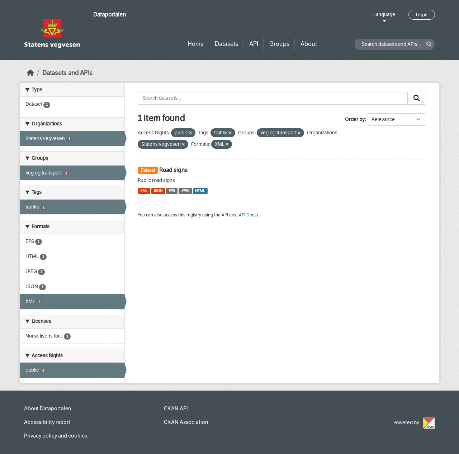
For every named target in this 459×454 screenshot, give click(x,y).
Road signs (173, 170)
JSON (157, 190)
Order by (355, 119)
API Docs (247, 215)
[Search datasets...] (273, 98)
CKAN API (176, 408)
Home (196, 44)
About (309, 44)
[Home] (30, 73)
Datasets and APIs (67, 73)
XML (144, 190)
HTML (200, 190)
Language (384, 14)
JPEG (185, 190)
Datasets (226, 44)
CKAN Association (186, 422)
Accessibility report (47, 422)
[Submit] (416, 98)
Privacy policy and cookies (55, 436)
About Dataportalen (47, 408)
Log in (421, 14)
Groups (279, 44)
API (253, 44)
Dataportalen (109, 14)
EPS (172, 190)
